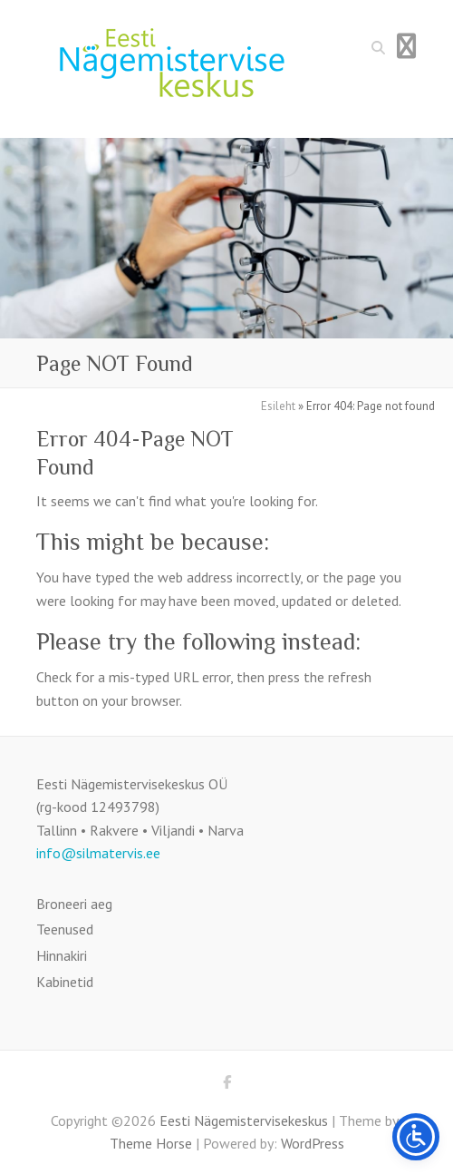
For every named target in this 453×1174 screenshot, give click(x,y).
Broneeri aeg (74, 904)
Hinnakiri (61, 955)
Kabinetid (64, 982)
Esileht (278, 406)
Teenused (64, 929)
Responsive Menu (406, 45)
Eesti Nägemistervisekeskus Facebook (226, 1085)
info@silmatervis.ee (98, 853)
